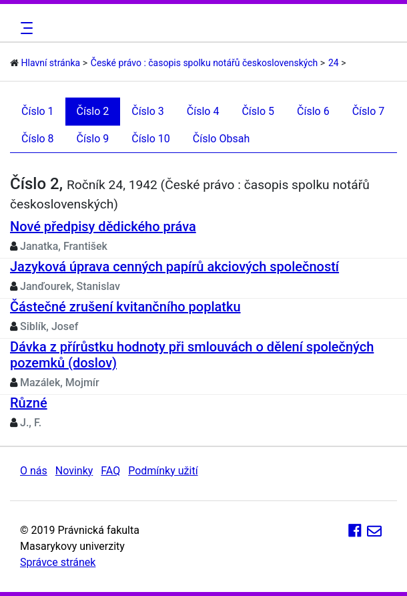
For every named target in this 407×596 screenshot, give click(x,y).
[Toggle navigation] (24, 28)
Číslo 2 (93, 111)
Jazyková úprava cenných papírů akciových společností (174, 267)
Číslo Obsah (221, 138)
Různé (28, 403)
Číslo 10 (150, 138)
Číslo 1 (37, 111)
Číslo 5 (258, 111)
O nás (33, 470)
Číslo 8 (37, 138)
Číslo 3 (147, 111)
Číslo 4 (203, 111)
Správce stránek (57, 562)
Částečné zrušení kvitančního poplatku (125, 307)
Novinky (74, 470)
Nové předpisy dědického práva (103, 226)
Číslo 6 (313, 111)
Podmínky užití (162, 470)
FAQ (110, 470)
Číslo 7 (368, 111)
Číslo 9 (93, 138)
